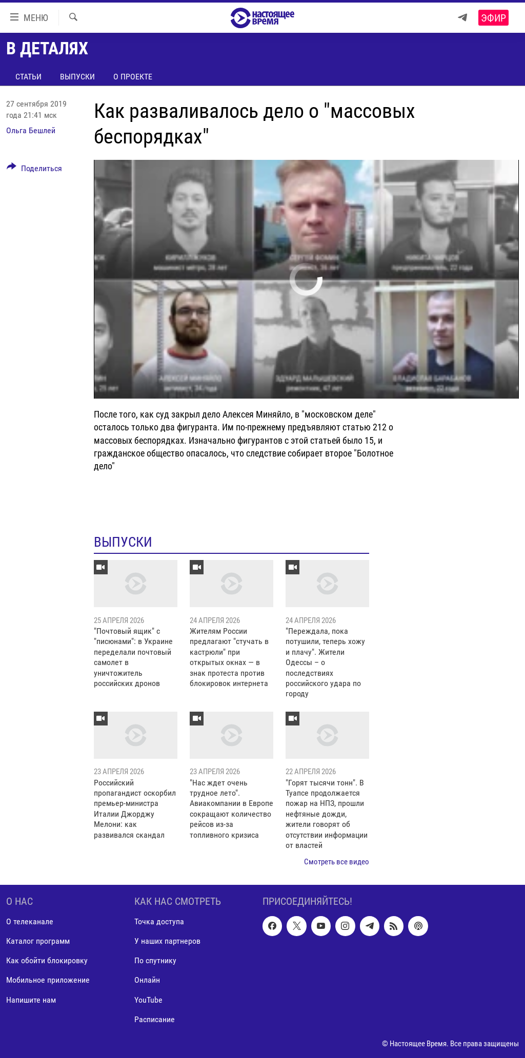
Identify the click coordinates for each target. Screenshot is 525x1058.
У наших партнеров (167, 941)
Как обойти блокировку (47, 960)
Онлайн (147, 980)
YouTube (148, 999)
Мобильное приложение (48, 980)
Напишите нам (31, 999)
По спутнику (155, 960)
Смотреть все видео (336, 861)
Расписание (154, 1019)
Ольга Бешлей (30, 130)
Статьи (28, 76)
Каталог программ (38, 941)
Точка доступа (159, 921)
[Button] (34, 170)
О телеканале (29, 921)
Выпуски (77, 76)
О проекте (132, 76)
